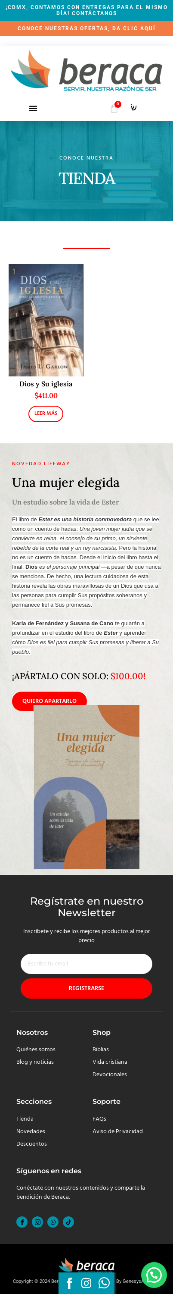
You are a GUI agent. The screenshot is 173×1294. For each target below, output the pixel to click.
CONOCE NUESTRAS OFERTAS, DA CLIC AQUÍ (87, 28)
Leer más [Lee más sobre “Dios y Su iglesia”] (45, 413)
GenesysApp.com (141, 1281)
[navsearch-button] (133, 109)
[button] (33, 108)
